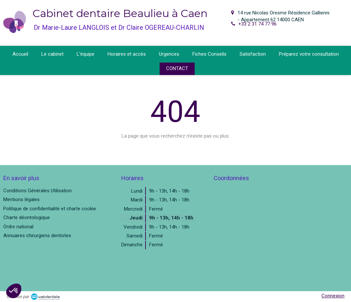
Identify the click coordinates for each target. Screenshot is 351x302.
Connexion (333, 296)
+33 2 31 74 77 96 (257, 24)
